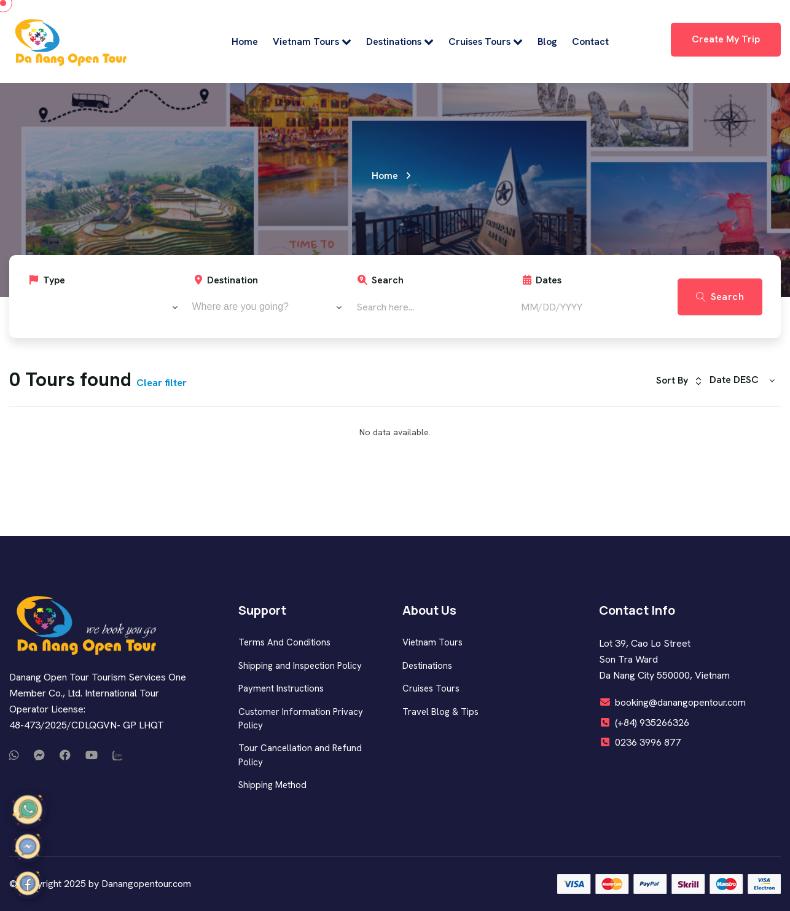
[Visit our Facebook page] (65, 755)
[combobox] (103, 307)
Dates (541, 280)
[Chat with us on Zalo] (117, 755)
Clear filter (161, 382)
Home (245, 41)
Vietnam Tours (312, 41)
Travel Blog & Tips (440, 712)
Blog (547, 41)
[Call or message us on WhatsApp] (14, 755)
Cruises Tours (485, 41)
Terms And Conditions (284, 642)
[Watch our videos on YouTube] (91, 755)
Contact (590, 41)
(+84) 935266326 (652, 722)
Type (46, 280)
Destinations (400, 41)
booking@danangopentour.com (680, 702)
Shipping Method (272, 785)
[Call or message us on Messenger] (39, 755)
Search (380, 280)
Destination (225, 280)
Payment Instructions (281, 688)
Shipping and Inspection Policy (300, 666)
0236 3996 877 (648, 742)
